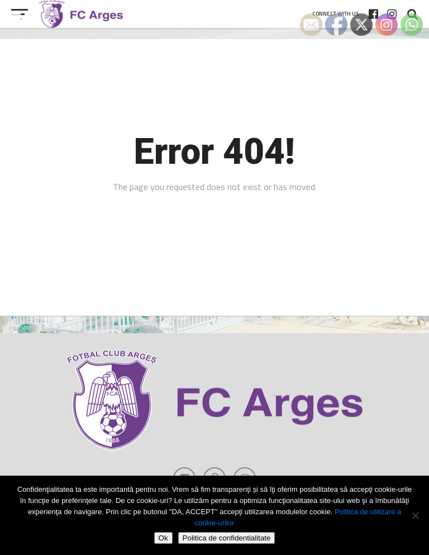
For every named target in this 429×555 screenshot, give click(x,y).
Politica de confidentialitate (227, 538)
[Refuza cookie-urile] (415, 515)
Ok (163, 538)
